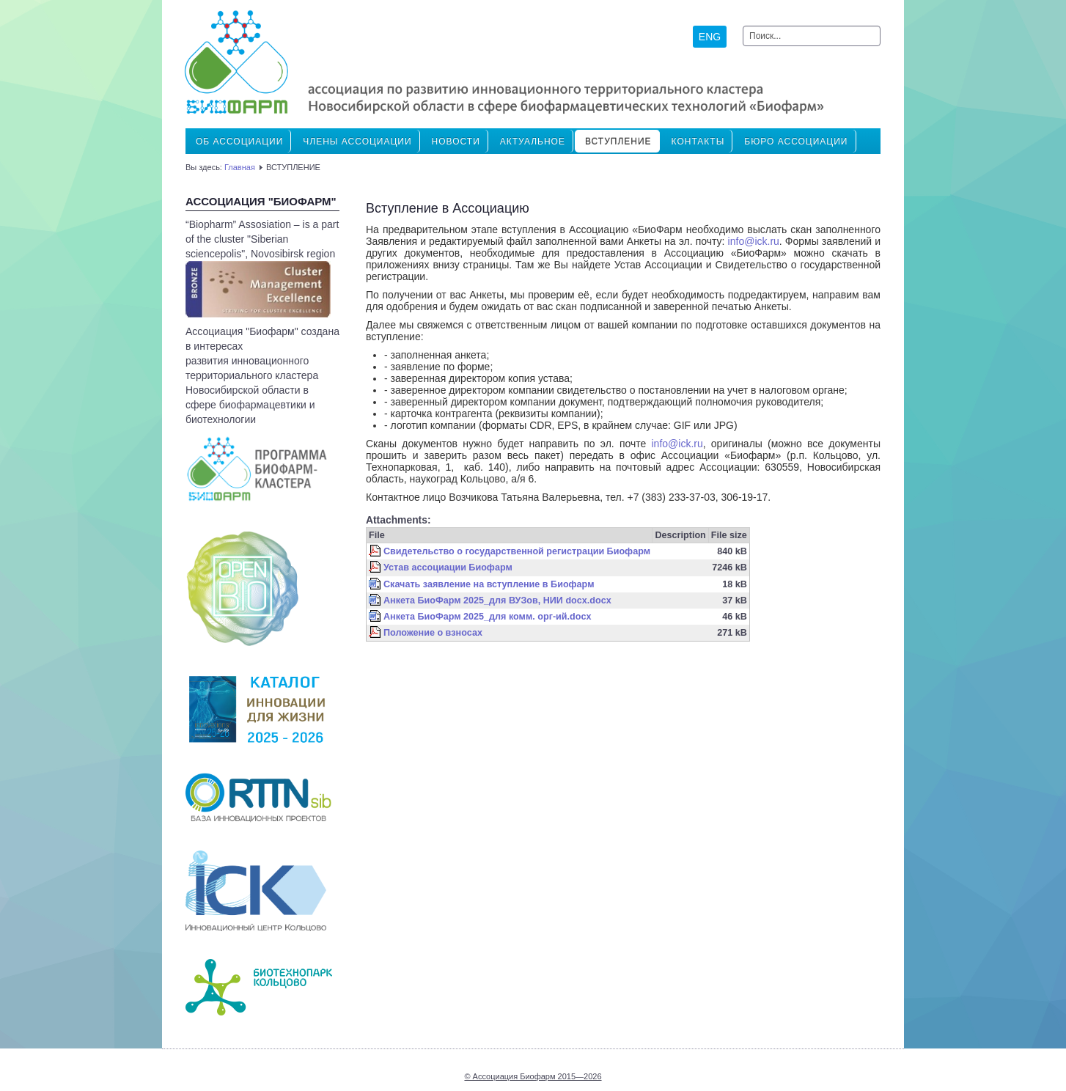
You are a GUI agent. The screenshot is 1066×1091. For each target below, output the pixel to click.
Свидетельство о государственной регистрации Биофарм (516, 551)
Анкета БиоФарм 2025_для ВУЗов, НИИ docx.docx (497, 600)
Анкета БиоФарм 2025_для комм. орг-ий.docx (487, 616)
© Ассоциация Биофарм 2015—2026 (532, 1076)
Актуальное (532, 141)
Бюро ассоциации (796, 141)
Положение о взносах (432, 633)
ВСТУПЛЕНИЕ (618, 141)
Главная (239, 167)
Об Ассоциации (239, 141)
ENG (710, 37)
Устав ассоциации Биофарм (447, 567)
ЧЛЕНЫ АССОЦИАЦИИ (357, 141)
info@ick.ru (753, 241)
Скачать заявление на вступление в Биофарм (488, 584)
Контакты (698, 141)
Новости (456, 141)
